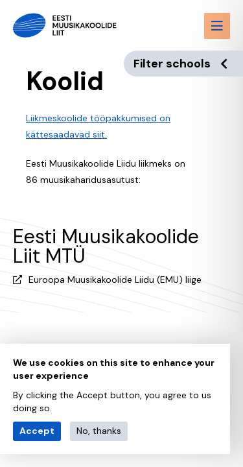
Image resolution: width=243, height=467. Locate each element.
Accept (36, 431)
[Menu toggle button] (217, 26)
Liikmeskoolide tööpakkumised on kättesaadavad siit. (98, 126)
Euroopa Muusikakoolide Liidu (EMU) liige (115, 279)
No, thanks (98, 431)
